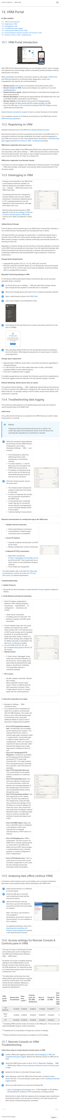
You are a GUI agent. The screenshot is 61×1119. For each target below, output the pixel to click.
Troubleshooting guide (15, 647)
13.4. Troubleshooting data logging (12, 28)
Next (56, 1109)
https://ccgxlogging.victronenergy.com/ (21, 1090)
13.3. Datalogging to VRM (9, 26)
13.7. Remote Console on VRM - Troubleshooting (16, 35)
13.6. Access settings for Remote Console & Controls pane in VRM (21, 33)
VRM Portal (53, 77)
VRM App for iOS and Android (21, 105)
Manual (6, 2)
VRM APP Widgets (45, 105)
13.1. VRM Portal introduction (10, 22)
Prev (4, 1109)
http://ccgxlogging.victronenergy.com (23, 558)
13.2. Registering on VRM (9, 24)
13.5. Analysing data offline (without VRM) (14, 30)
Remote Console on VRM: (12, 88)
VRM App (8, 79)
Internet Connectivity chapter (17, 112)
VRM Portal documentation (10, 119)
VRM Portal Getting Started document (36, 130)
